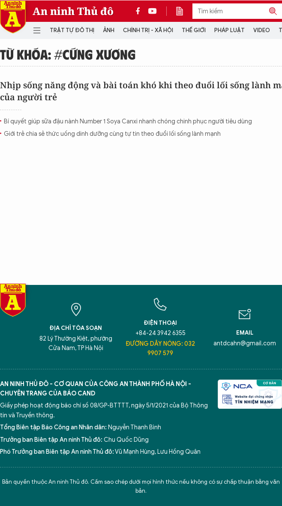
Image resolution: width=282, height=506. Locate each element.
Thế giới (194, 30)
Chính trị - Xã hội (148, 30)
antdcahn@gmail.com (244, 343)
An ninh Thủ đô (73, 11)
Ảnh (108, 30)
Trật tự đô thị (72, 30)
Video (261, 30)
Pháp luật (229, 30)
